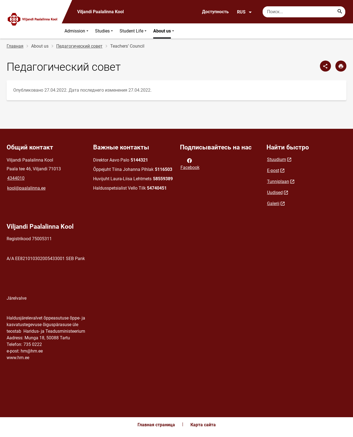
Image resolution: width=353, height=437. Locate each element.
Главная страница (156, 424)
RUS (244, 12)
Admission (77, 31)
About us (164, 31)
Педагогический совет (79, 46)
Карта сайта (203, 424)
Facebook (190, 163)
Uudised (275, 192)
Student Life (134, 31)
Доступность (215, 11)
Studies (104, 31)
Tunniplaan (278, 181)
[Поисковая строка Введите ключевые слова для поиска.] (304, 11)
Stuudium (276, 159)
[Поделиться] (325, 66)
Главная (15, 46)
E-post (273, 170)
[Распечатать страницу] (340, 66)
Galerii (273, 203)
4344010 (16, 178)
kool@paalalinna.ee (26, 188)
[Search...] (339, 12)
